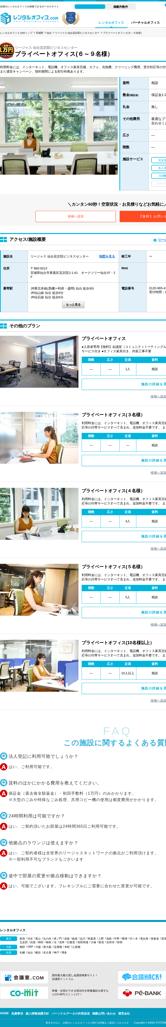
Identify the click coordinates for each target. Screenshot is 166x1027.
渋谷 (30, 938)
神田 (40, 942)
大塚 (93, 942)
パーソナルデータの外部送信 (70, 1013)
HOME (4, 1013)
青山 (38, 938)
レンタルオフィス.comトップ (16, 33)
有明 (119, 942)
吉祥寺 (110, 942)
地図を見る (107, 256)
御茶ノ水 (51, 942)
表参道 (155, 938)
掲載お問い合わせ (104, 1013)
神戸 (56, 952)
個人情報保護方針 (37, 1013)
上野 (101, 938)
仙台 (49, 33)
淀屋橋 (58, 946)
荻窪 (101, 942)
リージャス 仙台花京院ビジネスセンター (77, 33)
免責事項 (17, 1013)
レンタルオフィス (111, 22)
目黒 (33, 942)
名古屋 (47, 952)
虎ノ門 (58, 938)
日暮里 (71, 942)
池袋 (109, 938)
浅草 (61, 942)
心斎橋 (76, 946)
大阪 (38, 946)
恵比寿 (144, 938)
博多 (64, 952)
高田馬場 (82, 942)
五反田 (24, 942)
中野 (116, 938)
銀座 (74, 938)
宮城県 (39, 33)
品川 (82, 938)
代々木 (134, 938)
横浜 (38, 952)
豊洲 (124, 938)
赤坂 (67, 938)
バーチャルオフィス (145, 22)
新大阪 (47, 946)
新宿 (22, 938)
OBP (30, 946)
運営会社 (124, 1013)
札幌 (22, 952)
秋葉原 (92, 938)
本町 (67, 946)
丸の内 (47, 938)
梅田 (22, 946)
